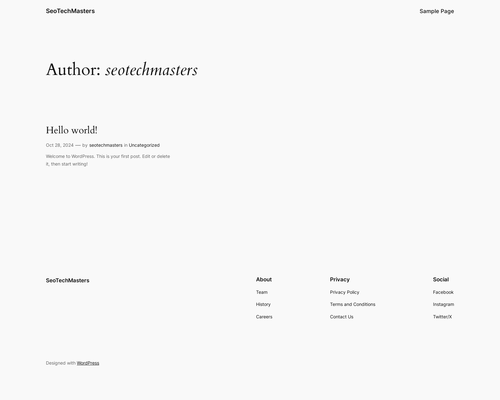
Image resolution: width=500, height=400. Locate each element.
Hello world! (71, 131)
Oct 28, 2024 (60, 145)
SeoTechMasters (70, 11)
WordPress (88, 363)
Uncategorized (144, 145)
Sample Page (437, 11)
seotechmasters (105, 145)
